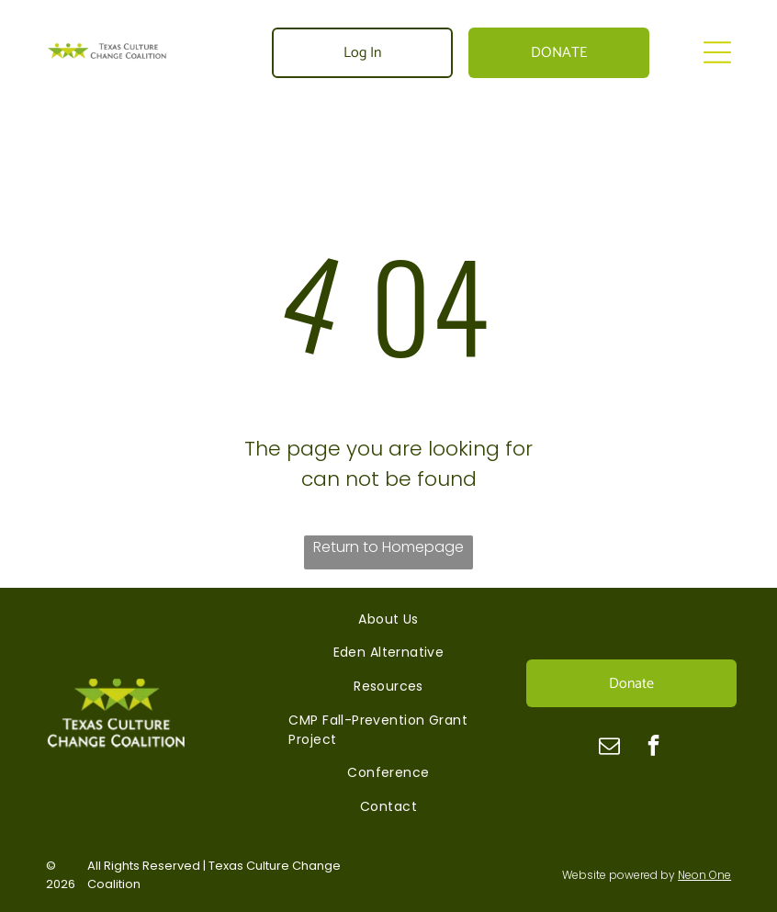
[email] (609, 747)
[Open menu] (717, 52)
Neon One (704, 875)
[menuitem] (388, 619)
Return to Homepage (388, 546)
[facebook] (653, 747)
